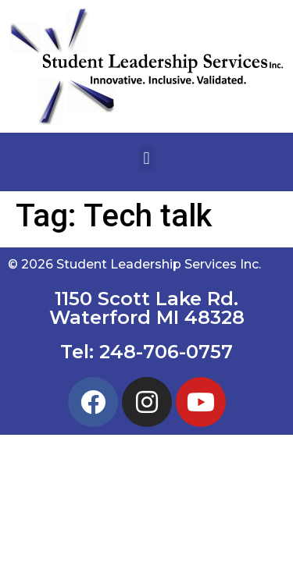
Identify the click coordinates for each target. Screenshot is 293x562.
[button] (146, 158)
